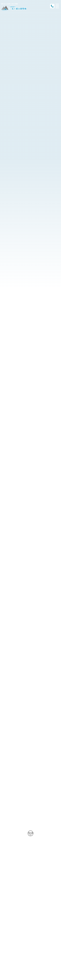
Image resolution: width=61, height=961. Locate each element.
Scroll (30, 833)
